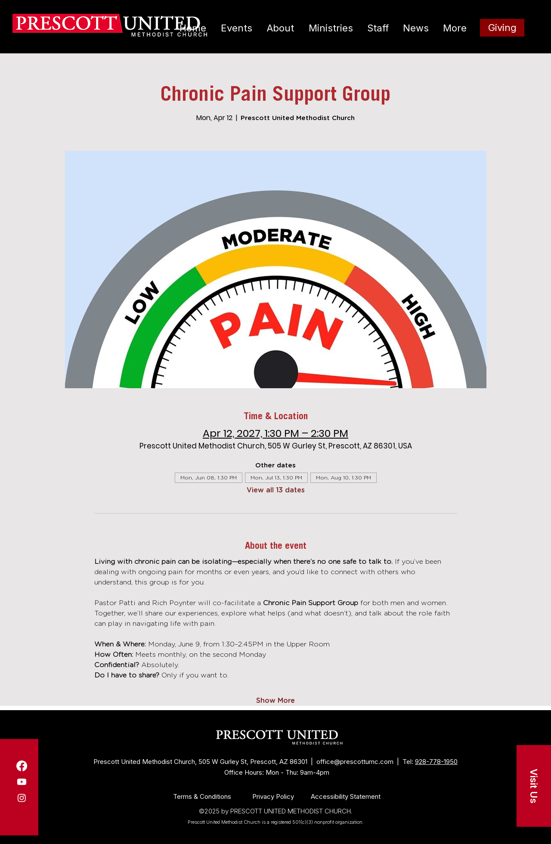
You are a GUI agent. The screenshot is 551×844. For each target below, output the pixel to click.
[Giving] (502, 28)
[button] (534, 786)
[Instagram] (21, 797)
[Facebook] (21, 766)
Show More (275, 700)
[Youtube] (21, 781)
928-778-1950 (436, 761)
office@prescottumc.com (354, 761)
